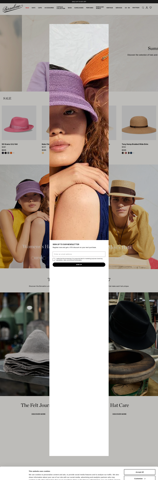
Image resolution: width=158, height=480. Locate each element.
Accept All (140, 460)
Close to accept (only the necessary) (139, 474)
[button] (106, 26)
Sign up (79, 264)
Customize (139, 466)
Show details (34, 474)
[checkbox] (54, 259)
